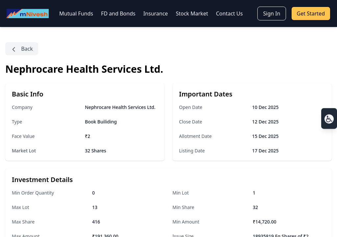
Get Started (311, 13)
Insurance (155, 13)
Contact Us (229, 13)
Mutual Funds (76, 13)
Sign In (271, 13)
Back (22, 49)
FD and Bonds (118, 13)
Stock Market (192, 13)
